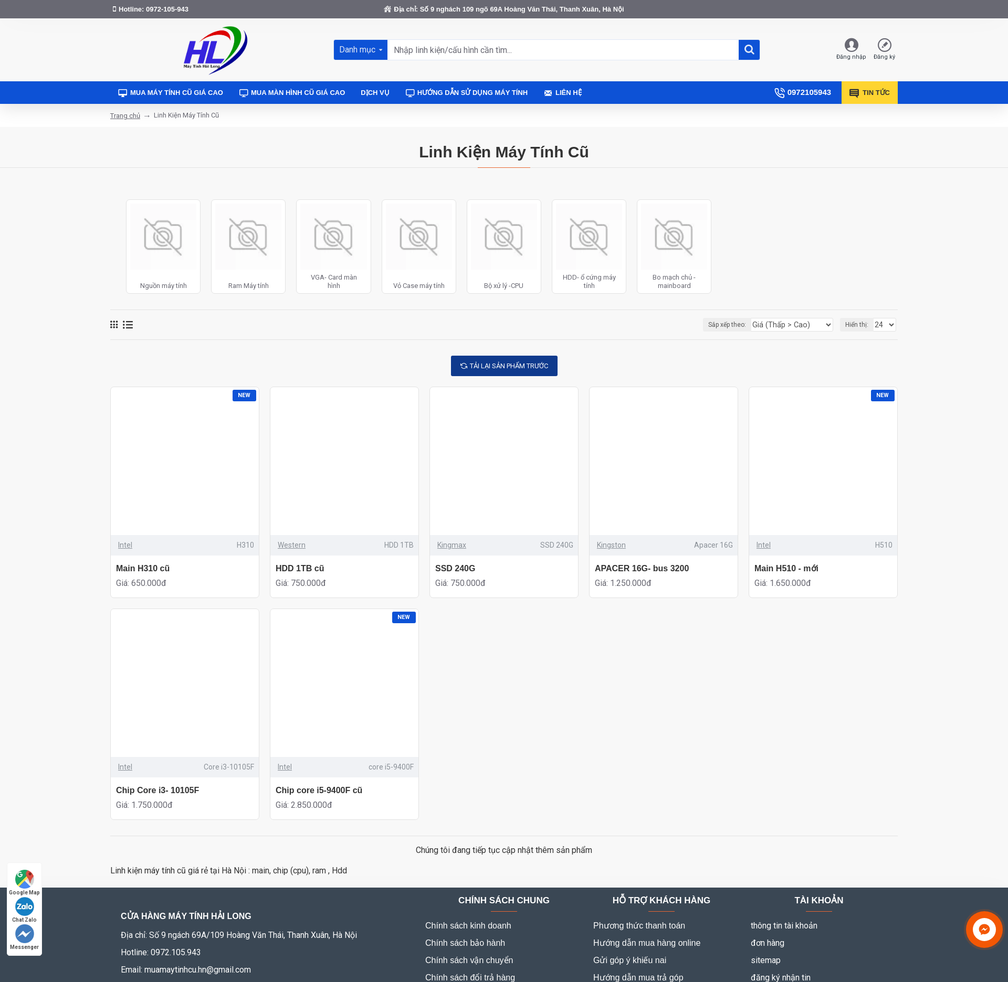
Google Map (24, 882)
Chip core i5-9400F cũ (319, 790)
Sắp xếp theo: (740, 324)
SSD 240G (455, 568)
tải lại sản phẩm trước (509, 366)
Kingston (611, 545)
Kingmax (451, 545)
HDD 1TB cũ (300, 568)
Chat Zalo (24, 910)
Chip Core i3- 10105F (157, 790)
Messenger (24, 937)
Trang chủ (125, 116)
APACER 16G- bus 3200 (642, 568)
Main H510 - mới (786, 568)
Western (292, 545)
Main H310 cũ (143, 568)
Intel (125, 545)
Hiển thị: (858, 324)
